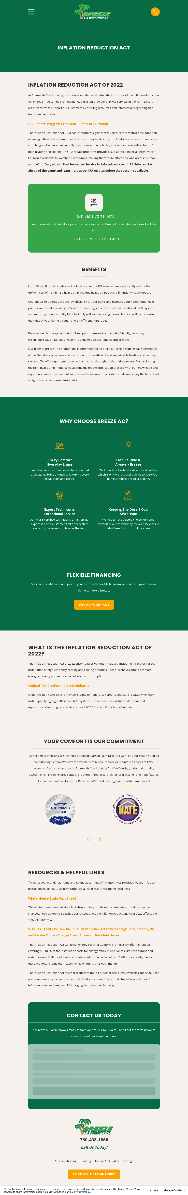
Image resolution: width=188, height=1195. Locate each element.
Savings (128, 1161)
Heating (85, 1161)
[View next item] (98, 839)
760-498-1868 (94, 1139)
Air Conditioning (66, 1161)
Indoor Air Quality (107, 1161)
